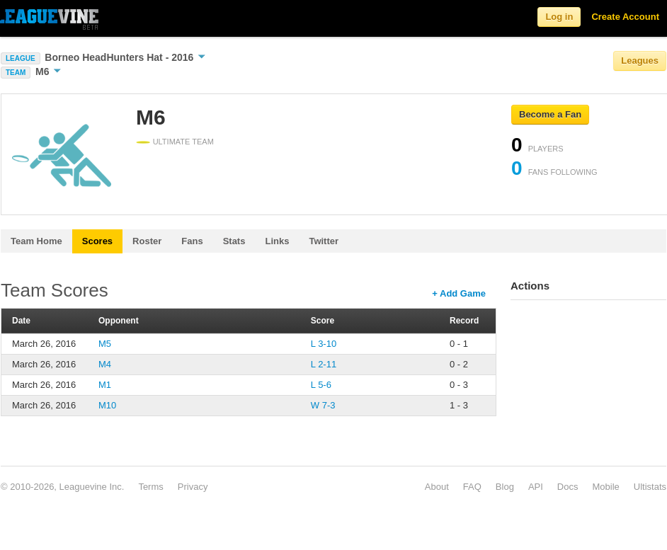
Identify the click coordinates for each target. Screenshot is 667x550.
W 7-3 (323, 405)
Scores (97, 241)
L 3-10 (323, 343)
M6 (48, 71)
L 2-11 (323, 364)
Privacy (193, 486)
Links (277, 241)
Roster (146, 241)
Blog (505, 486)
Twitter (323, 241)
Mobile (605, 486)
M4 (104, 364)
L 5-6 (321, 384)
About (437, 486)
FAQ (472, 486)
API (535, 486)
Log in (559, 16)
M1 (104, 384)
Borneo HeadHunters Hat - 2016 (125, 57)
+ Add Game (459, 293)
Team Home (36, 241)
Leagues (640, 60)
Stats (234, 241)
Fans (192, 241)
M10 (107, 405)
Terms (150, 486)
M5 (104, 343)
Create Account (625, 16)
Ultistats (650, 486)
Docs (567, 486)
